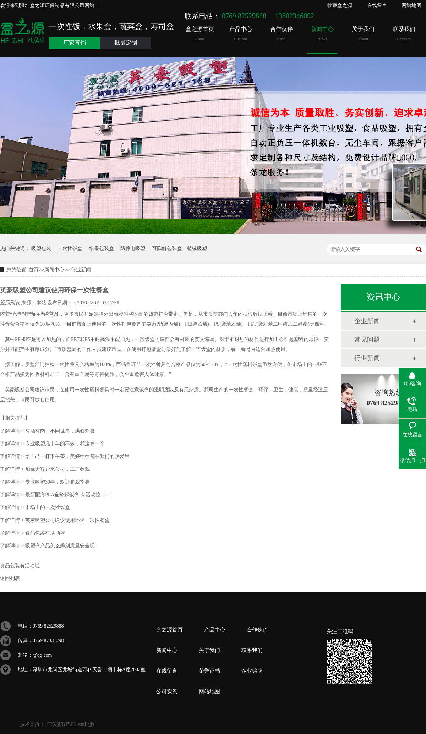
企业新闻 (367, 321)
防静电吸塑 (132, 248)
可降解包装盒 (167, 248)
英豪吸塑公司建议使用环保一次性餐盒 (55, 520)
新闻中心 (322, 34)
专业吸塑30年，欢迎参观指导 (45, 482)
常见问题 (367, 339)
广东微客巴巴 (61, 724)
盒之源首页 (200, 34)
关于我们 (363, 34)
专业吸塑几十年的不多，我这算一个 (52, 443)
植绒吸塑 (197, 248)
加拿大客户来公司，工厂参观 (45, 469)
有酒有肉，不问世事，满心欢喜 (47, 431)
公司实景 (167, 691)
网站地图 (411, 5)
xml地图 (87, 724)
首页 (34, 269)
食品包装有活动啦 (32, 533)
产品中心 (240, 34)
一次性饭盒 (70, 248)
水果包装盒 (101, 248)
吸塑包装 (41, 248)
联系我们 (404, 34)
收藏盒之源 (339, 5)
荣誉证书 (209, 671)
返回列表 (10, 302)
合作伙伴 (281, 34)
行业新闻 (80, 269)
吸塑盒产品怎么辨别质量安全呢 (47, 545)
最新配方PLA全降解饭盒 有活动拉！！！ (57, 494)
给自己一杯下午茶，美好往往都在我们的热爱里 (65, 456)
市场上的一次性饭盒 (35, 507)
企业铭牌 (252, 671)
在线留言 (377, 5)
